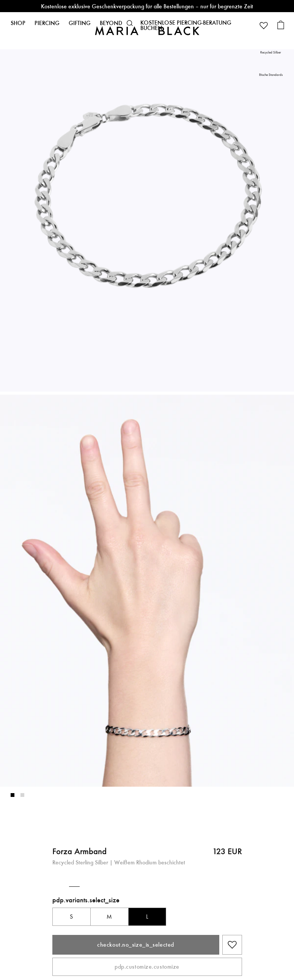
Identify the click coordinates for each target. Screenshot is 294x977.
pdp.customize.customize (147, 966)
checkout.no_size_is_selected (135, 944)
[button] (130, 23)
